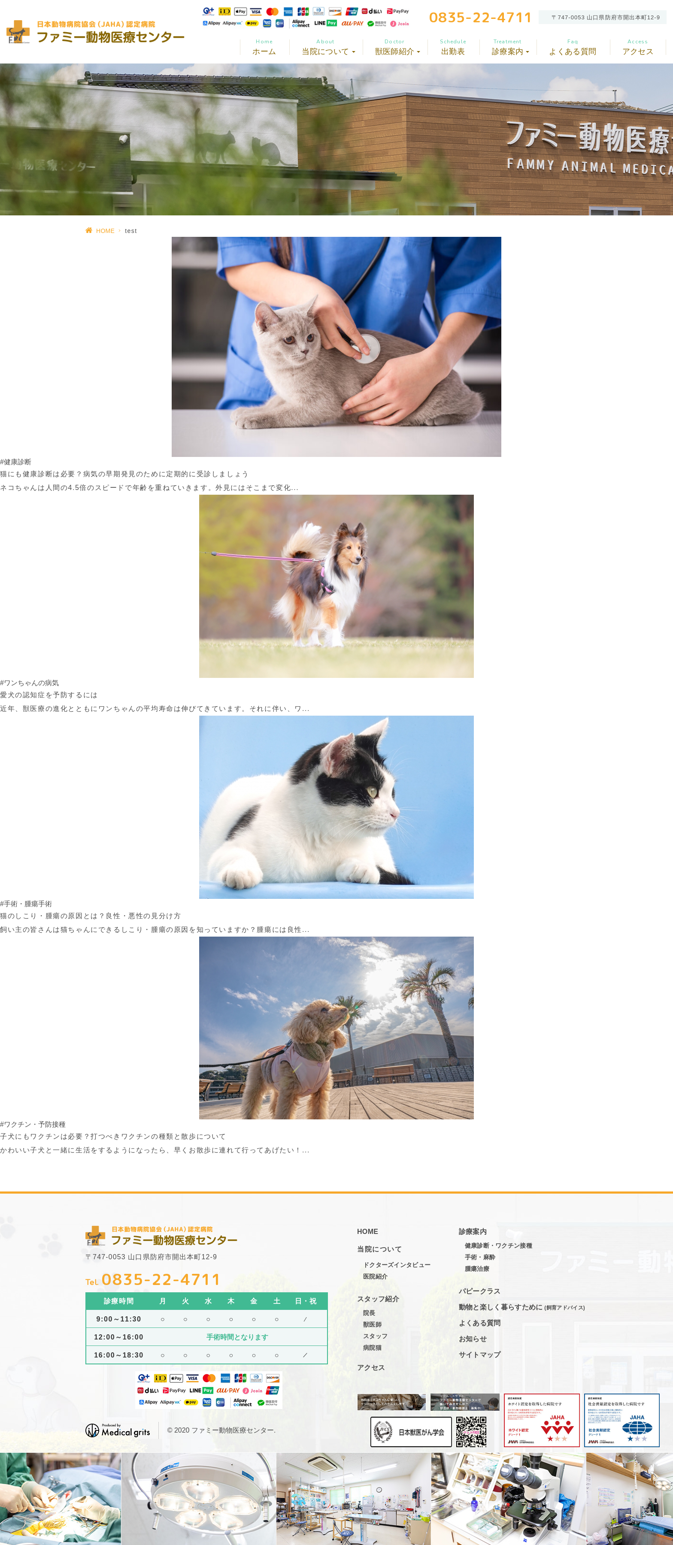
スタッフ (375, 1336)
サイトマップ (480, 1354)
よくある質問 (572, 47)
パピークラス (480, 1291)
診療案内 (473, 1231)
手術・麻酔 (480, 1257)
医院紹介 (375, 1276)
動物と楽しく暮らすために (522, 1307)
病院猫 (372, 1347)
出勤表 (453, 47)
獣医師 (372, 1324)
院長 (369, 1312)
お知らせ (473, 1338)
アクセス (638, 47)
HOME (105, 230)
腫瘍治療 (477, 1268)
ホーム (264, 47)
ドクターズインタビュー (396, 1264)
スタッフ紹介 (378, 1299)
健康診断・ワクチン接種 (498, 1245)
